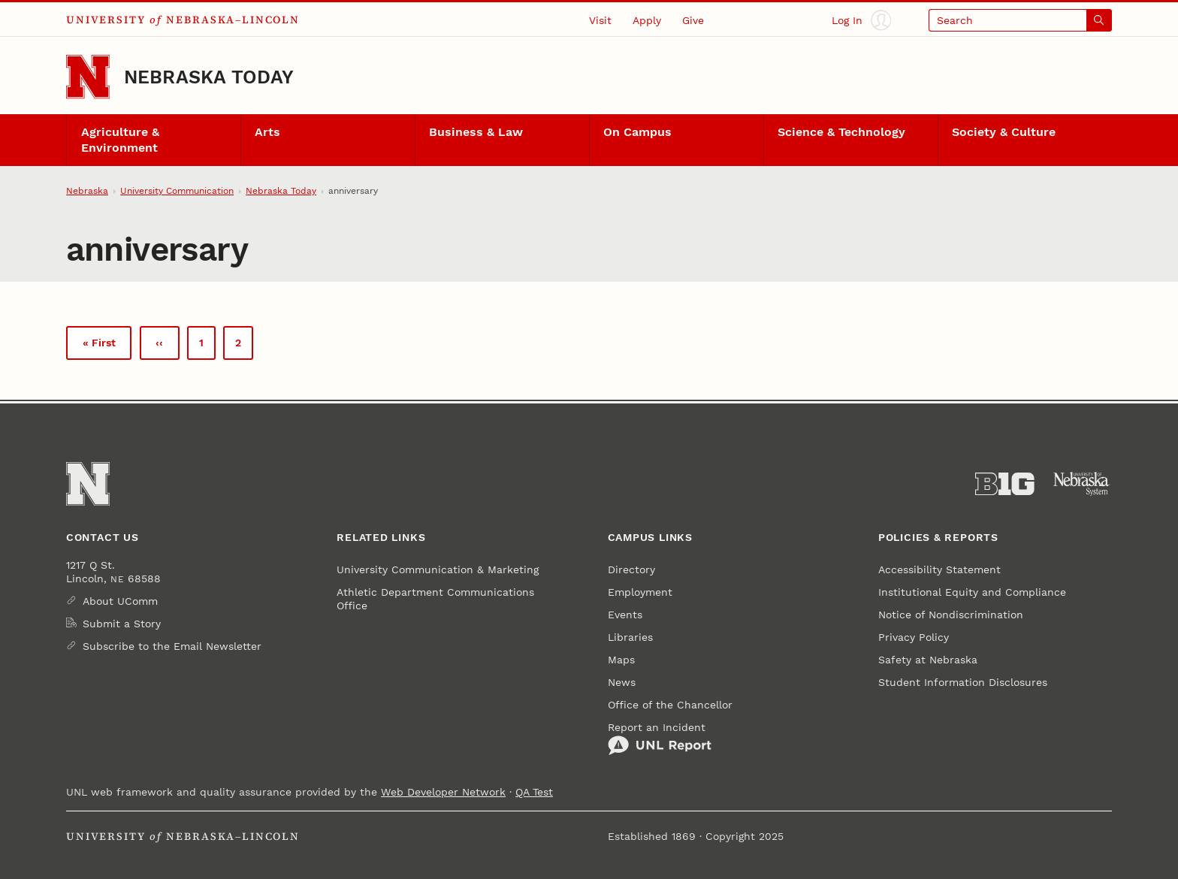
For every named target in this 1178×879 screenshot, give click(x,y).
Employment (640, 592)
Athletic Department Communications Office (435, 599)
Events (625, 615)
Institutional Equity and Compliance (972, 592)
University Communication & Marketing (438, 569)
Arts (267, 132)
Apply (647, 20)
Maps (621, 660)
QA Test (534, 792)
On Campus (637, 132)
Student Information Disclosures (962, 682)
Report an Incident (659, 738)
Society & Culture (1004, 132)
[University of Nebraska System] (1082, 484)
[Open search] (1020, 20)
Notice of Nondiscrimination (950, 615)
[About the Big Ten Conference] (1005, 484)
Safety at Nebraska (927, 660)
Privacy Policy (913, 637)
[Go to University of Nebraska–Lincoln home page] (88, 76)
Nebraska (87, 191)
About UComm (120, 601)
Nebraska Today (209, 77)
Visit (600, 20)
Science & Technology (841, 132)
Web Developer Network (443, 792)
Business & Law (476, 132)
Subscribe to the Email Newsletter (172, 646)
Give (693, 20)
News (622, 682)
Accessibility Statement (939, 569)
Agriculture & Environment (120, 140)
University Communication (177, 191)
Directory (631, 569)
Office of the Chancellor (670, 705)
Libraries (630, 637)
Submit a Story (122, 624)
